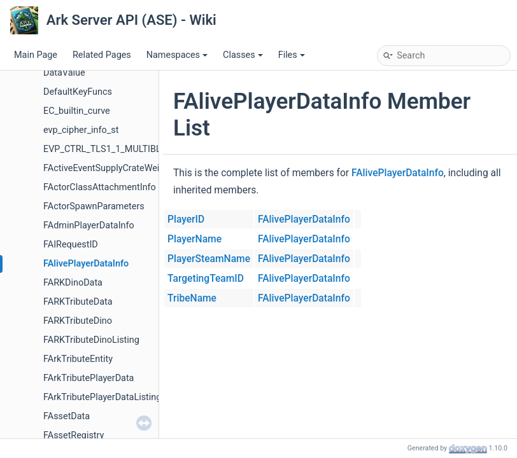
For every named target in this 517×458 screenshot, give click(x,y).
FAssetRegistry (73, 435)
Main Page (35, 55)
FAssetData (66, 416)
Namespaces (177, 55)
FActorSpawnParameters (94, 206)
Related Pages (102, 55)
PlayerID (185, 219)
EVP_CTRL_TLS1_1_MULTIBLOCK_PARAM (128, 149)
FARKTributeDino (77, 321)
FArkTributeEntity (78, 359)
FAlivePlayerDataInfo (86, 263)
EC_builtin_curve (76, 111)
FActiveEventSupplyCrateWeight (108, 168)
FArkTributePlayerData (88, 378)
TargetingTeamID (205, 278)
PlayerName (194, 239)
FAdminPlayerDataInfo (88, 225)
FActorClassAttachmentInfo (99, 187)
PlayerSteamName (208, 259)
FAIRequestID (70, 244)
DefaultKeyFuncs (77, 92)
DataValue (64, 72)
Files (291, 55)
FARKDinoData (73, 282)
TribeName (191, 298)
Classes (243, 55)
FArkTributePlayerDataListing (102, 397)
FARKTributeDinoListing (91, 340)
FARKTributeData (78, 301)
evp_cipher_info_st (80, 130)
